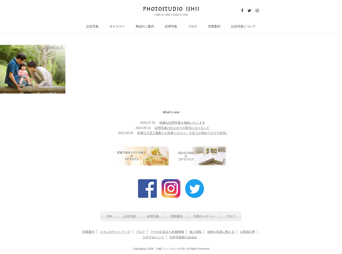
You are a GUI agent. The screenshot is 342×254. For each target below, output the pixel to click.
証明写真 (171, 26)
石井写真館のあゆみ (183, 237)
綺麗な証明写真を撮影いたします (182, 122)
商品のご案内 (145, 26)
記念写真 (92, 26)
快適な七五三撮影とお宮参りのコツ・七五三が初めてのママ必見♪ (182, 133)
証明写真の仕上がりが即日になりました (182, 128)
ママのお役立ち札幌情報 (167, 232)
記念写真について (243, 26)
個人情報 (195, 232)
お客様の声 (247, 232)
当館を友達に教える (220, 232)
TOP (109, 216)
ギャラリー (117, 26)
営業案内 (214, 26)
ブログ (192, 26)
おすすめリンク (153, 237)
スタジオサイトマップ (115, 232)
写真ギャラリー (204, 216)
